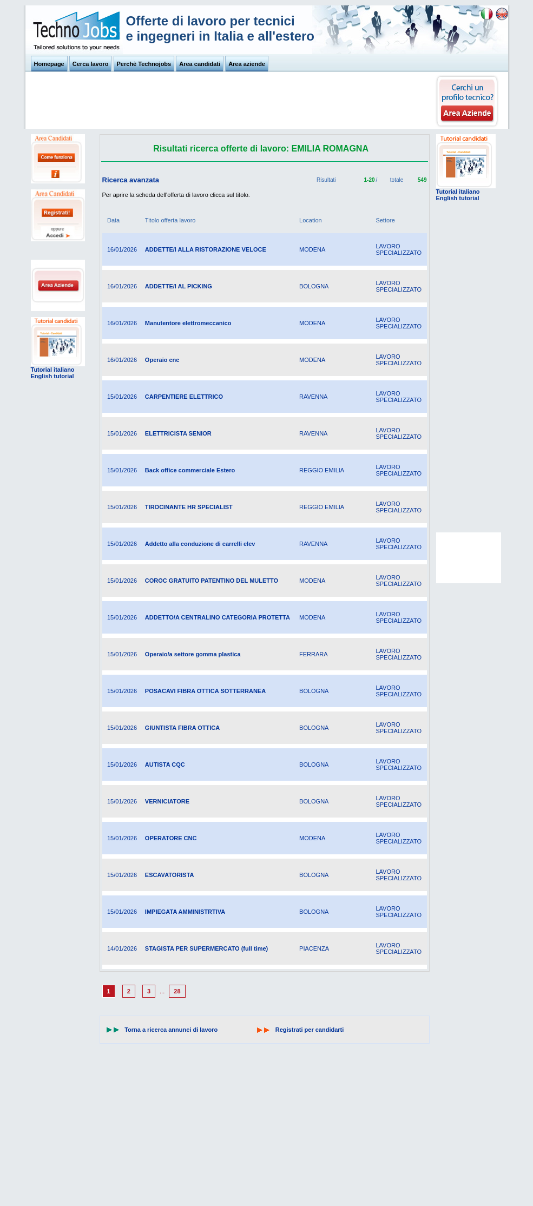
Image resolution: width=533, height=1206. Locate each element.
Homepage (49, 64)
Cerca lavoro (91, 64)
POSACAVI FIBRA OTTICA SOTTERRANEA (205, 691)
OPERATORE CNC (171, 838)
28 (177, 991)
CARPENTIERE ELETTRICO (184, 396)
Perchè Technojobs (144, 64)
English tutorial (52, 376)
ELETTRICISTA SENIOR (178, 433)
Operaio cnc (162, 360)
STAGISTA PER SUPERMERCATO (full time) (206, 948)
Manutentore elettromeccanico (188, 323)
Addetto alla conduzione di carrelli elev (200, 544)
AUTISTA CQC (165, 764)
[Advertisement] (231, 103)
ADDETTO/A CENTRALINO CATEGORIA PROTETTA (217, 617)
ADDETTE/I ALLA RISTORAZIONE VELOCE (205, 249)
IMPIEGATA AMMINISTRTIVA (185, 911)
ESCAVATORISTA (169, 875)
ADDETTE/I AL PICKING (178, 286)
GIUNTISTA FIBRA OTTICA (182, 727)
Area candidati (199, 64)
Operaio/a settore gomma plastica (193, 654)
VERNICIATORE (167, 801)
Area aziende (246, 64)
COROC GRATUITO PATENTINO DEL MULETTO (211, 580)
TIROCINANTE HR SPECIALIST (189, 507)
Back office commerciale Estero (190, 470)
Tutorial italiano (53, 369)
